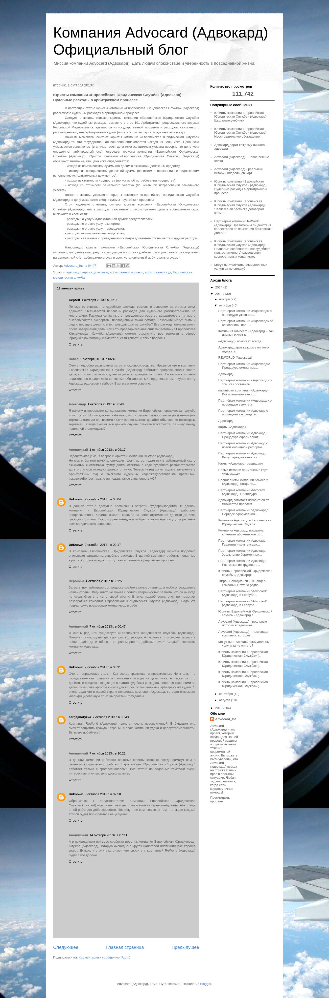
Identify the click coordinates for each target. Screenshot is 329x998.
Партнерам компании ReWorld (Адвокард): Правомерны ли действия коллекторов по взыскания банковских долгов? (242, 227)
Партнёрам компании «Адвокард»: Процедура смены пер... (244, 366)
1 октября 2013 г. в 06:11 (99, 300)
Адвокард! (226, 374)
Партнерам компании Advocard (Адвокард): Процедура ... (241, 492)
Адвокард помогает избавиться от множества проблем (243, 502)
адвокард (73, 272)
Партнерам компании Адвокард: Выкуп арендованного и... (242, 455)
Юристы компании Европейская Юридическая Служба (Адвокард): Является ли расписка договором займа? (240, 207)
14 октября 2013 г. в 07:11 (108, 835)
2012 (219, 708)
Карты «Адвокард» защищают (240, 463)
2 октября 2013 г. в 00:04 (103, 499)
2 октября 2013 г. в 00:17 (103, 545)
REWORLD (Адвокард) (235, 357)
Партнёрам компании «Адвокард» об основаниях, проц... (245, 323)
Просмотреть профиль (220, 799)
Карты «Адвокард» (232, 427)
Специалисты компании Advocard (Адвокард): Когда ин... (243, 482)
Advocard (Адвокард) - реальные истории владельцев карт (238, 171)
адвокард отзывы (95, 272)
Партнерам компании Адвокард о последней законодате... (243, 412)
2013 (219, 294)
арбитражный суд (158, 272)
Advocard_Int (225, 719)
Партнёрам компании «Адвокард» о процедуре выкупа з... (245, 402)
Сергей (74, 300)
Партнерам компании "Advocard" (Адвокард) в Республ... (242, 593)
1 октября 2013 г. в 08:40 (106, 404)
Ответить (76, 344)
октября (225, 305)
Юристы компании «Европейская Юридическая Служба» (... (243, 654)
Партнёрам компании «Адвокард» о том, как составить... (245, 382)
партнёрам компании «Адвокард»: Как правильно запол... (243, 392)
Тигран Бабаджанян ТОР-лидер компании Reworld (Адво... (241, 583)
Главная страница (125, 947)
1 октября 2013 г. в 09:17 (108, 449)
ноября (225, 299)
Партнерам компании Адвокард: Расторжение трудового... (242, 563)
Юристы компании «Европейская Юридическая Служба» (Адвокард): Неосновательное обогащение (240, 132)
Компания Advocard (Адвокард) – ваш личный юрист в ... (246, 333)
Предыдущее (185, 947)
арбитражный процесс (126, 272)
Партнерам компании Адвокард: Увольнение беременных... (242, 552)
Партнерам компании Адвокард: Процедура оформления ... (242, 435)
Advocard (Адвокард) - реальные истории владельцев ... (242, 623)
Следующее (65, 947)
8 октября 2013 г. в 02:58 (103, 794)
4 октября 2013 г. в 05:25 (104, 581)
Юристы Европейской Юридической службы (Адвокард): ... (245, 573)
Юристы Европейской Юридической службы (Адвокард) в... (245, 613)
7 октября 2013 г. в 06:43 (111, 717)
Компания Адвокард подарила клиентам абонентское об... (240, 532)
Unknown (76, 499)
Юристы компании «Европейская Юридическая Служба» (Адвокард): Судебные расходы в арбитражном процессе (240, 187)
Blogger (205, 984)
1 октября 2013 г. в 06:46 (98, 359)
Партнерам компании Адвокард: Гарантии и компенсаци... (242, 542)
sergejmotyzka (80, 717)
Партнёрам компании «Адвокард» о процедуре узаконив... (245, 313)
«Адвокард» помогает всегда (239, 341)
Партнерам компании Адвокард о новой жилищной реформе (243, 445)
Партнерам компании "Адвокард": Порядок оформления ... (243, 512)
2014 (219, 287)
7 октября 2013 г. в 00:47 (108, 626)
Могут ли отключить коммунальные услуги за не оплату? (240, 267)
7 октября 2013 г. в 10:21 (108, 753)
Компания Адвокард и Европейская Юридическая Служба (244, 522)
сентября (226, 694)
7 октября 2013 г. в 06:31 (103, 667)
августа (225, 700)
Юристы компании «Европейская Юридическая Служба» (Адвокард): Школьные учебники (240, 116)
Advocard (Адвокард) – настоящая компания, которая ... (243, 633)
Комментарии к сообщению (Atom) (104, 957)
